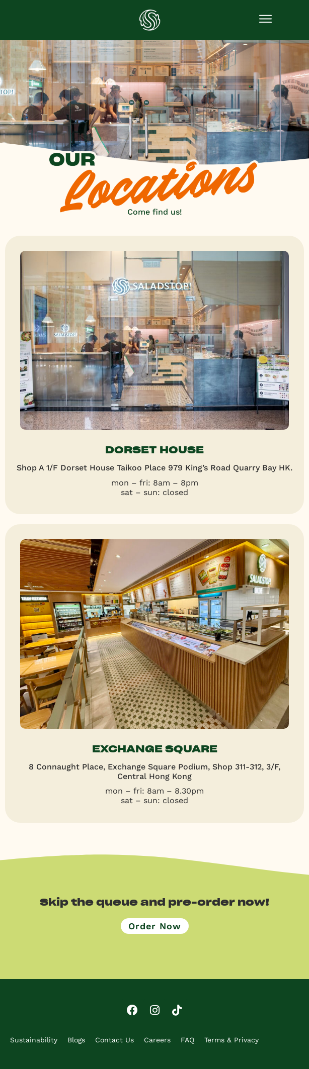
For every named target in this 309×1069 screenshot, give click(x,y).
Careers (157, 1040)
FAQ (187, 1040)
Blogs (76, 1040)
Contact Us (114, 1040)
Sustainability (33, 1040)
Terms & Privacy (231, 1040)
